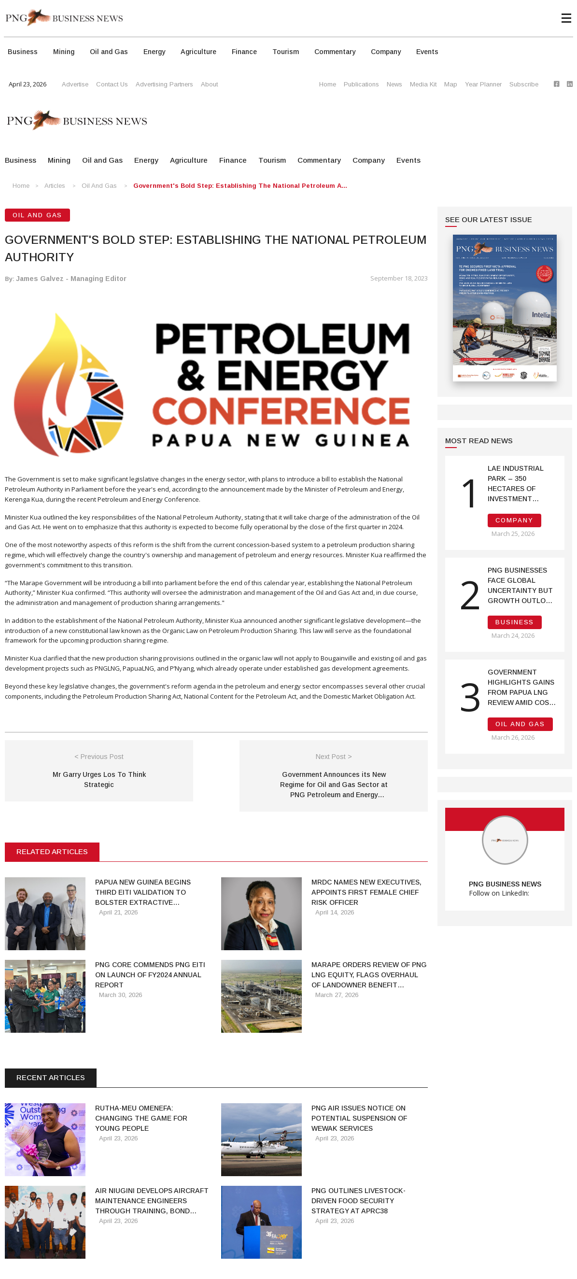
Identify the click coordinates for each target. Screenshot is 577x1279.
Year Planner (483, 84)
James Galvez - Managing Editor (71, 278)
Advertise (75, 84)
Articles (54, 185)
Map (450, 84)
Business (23, 52)
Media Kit (423, 84)
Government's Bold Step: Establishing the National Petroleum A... (240, 185)
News (394, 84)
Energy (154, 52)
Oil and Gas (109, 52)
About (209, 84)
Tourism (285, 52)
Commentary (334, 52)
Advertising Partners (164, 84)
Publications (361, 84)
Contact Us (112, 84)
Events (427, 52)
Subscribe (523, 84)
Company (386, 52)
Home (327, 84)
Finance (244, 52)
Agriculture (198, 52)
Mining (63, 52)
